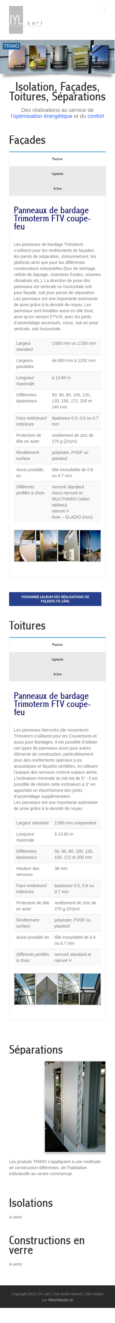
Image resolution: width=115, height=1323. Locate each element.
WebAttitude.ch (60, 1300)
